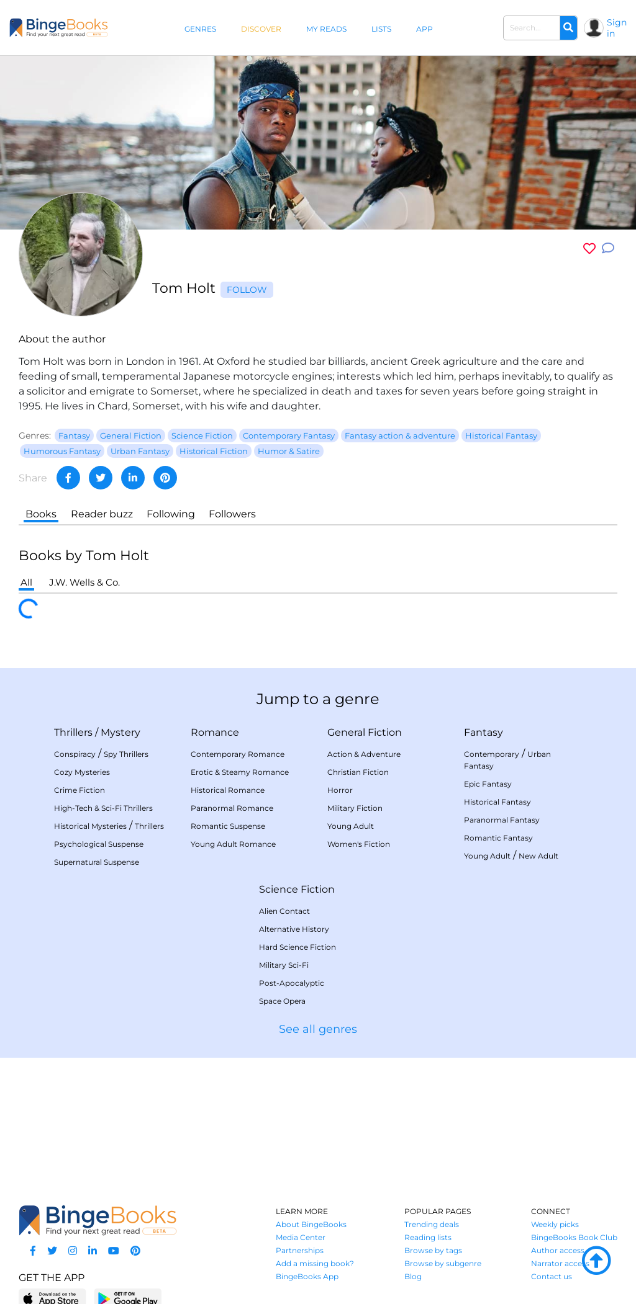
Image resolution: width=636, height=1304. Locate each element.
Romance (215, 732)
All (26, 582)
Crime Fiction (79, 790)
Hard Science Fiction (297, 947)
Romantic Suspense (228, 826)
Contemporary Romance (237, 754)
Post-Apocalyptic (291, 983)
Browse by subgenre (442, 1263)
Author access (557, 1250)
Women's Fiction (358, 844)
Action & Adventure (364, 754)
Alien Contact (284, 911)
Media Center (300, 1237)
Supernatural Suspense (96, 862)
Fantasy (483, 732)
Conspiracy (75, 754)
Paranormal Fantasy (502, 819)
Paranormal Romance (232, 808)
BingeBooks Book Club (574, 1237)
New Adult (538, 855)
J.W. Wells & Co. (84, 582)
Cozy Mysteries (82, 772)
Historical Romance (228, 790)
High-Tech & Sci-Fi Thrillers (103, 808)
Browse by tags (433, 1250)
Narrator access (560, 1263)
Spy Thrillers (126, 754)
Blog (413, 1276)
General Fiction (364, 732)
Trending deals (431, 1224)
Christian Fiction (358, 772)
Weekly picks (555, 1224)
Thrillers (73, 732)
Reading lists (428, 1237)
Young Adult (350, 826)
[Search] (568, 28)
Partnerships (300, 1250)
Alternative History (294, 929)
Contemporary (491, 754)
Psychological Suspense (98, 844)
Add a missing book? (315, 1263)
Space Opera (282, 1001)
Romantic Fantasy (498, 837)
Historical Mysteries (90, 826)
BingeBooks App (307, 1276)
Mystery (120, 732)
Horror (340, 790)
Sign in (617, 28)
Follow (247, 289)
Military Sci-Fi (284, 965)
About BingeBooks (311, 1224)
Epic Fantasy (488, 783)
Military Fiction (355, 808)
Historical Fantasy (497, 801)
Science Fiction (297, 889)
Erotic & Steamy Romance (240, 772)
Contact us (551, 1276)
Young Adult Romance (233, 844)
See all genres (318, 1029)
